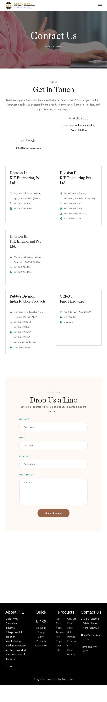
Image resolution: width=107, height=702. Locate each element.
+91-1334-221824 (22, 330)
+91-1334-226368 (22, 325)
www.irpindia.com (22, 350)
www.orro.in (69, 325)
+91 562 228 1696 (23, 208)
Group (41, 635)
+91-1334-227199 (22, 340)
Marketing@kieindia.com (75, 213)
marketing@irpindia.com (25, 345)
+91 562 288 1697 (22, 203)
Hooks (59, 631)
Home (47, 46)
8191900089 (70, 320)
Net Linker (68, 682)
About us (41, 631)
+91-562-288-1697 (73, 203)
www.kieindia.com (72, 218)
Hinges (71, 640)
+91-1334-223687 (22, 335)
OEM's (41, 640)
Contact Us (41, 649)
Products (41, 644)
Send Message (53, 516)
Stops (59, 644)
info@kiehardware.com (28, 148)
